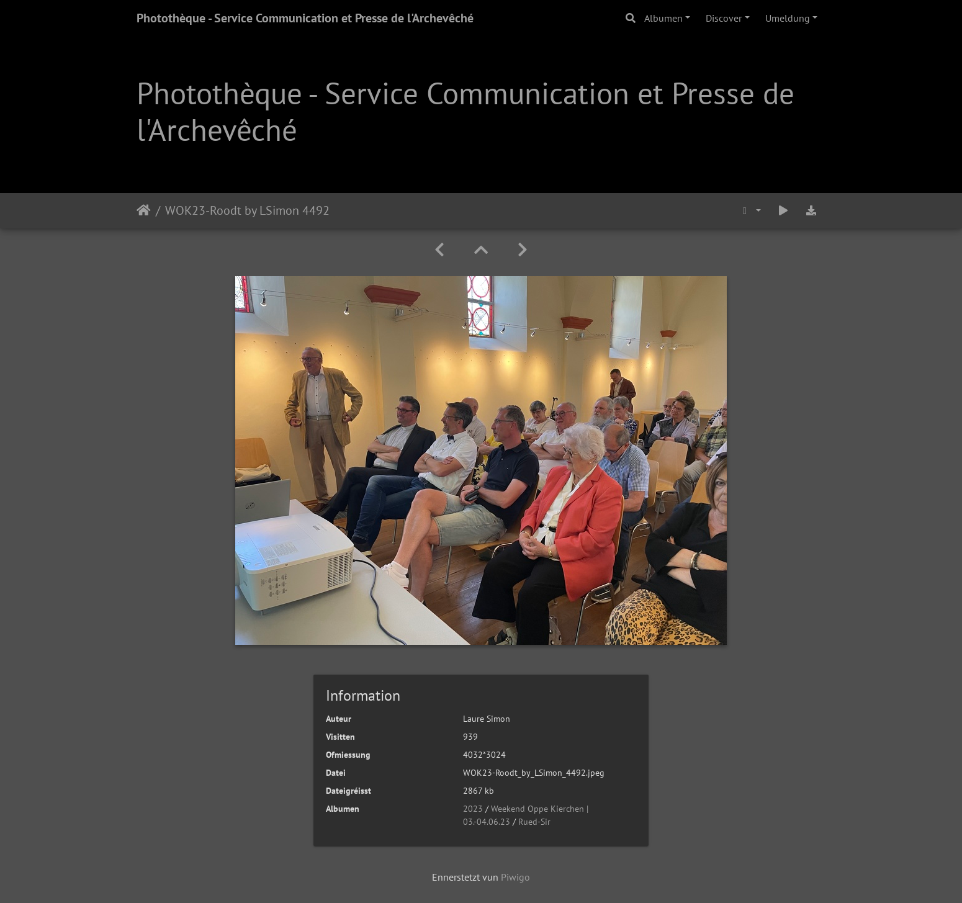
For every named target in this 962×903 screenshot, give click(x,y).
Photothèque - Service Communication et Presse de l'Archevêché (305, 18)
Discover (724, 18)
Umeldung (787, 18)
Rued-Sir (534, 821)
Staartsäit (144, 210)
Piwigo (515, 877)
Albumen (663, 18)
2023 (473, 808)
